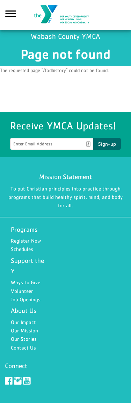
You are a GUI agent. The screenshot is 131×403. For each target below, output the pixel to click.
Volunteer (22, 291)
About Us (24, 310)
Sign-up (107, 144)
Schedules (22, 249)
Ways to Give (25, 282)
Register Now (26, 241)
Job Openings (26, 299)
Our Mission (24, 330)
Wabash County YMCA (65, 15)
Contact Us (23, 348)
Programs (24, 229)
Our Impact (23, 322)
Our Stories (24, 339)
